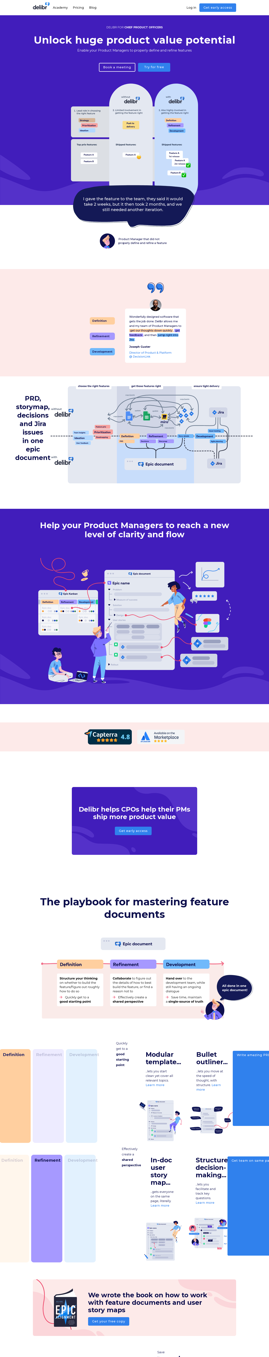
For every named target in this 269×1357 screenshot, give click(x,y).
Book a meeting (117, 67)
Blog (93, 7)
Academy (60, 7)
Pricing (78, 7)
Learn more (155, 1085)
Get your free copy (108, 1321)
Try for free (154, 67)
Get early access (217, 7)
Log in (191, 7)
